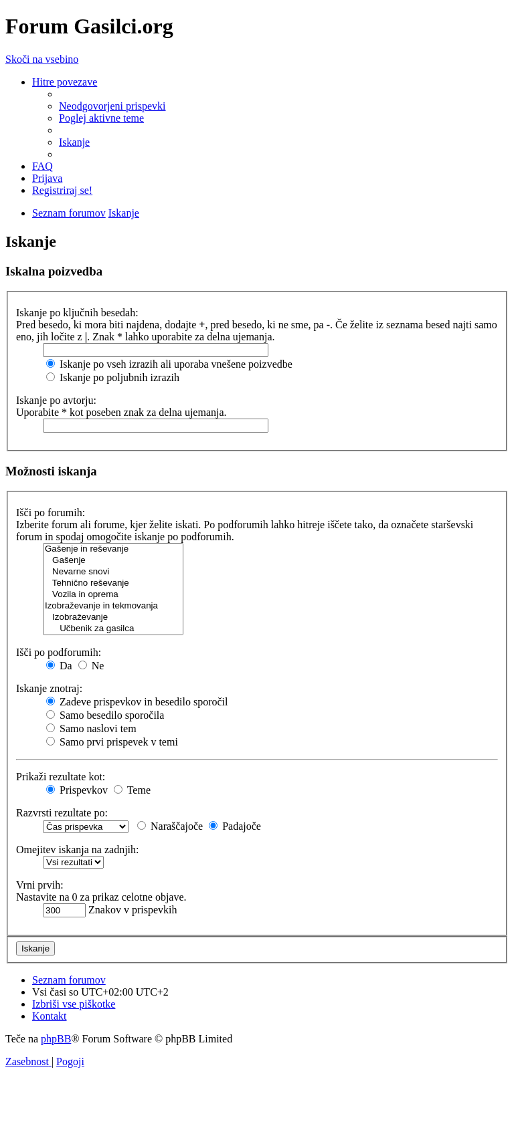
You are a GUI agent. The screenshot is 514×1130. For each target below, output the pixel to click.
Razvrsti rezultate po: (62, 812)
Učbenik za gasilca (113, 629)
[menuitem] (112, 106)
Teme (132, 790)
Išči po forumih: (50, 512)
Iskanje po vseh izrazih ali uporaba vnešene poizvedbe (169, 364)
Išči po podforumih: (58, 652)
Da (59, 665)
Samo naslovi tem (91, 728)
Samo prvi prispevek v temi (112, 742)
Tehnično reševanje (113, 583)
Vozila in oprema (113, 594)
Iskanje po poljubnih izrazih (112, 377)
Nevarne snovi (113, 572)
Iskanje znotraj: (49, 688)
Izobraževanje (113, 617)
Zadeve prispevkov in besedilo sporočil (137, 701)
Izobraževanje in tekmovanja (113, 606)
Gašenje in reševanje (113, 549)
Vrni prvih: (40, 885)
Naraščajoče (170, 826)
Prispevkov (77, 790)
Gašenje (113, 560)
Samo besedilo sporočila (105, 715)
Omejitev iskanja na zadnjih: (77, 849)
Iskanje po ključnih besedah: (77, 312)
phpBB (56, 1038)
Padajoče (235, 826)
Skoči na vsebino (41, 59)
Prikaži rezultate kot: (60, 776)
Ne (91, 665)
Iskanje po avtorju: (56, 400)
